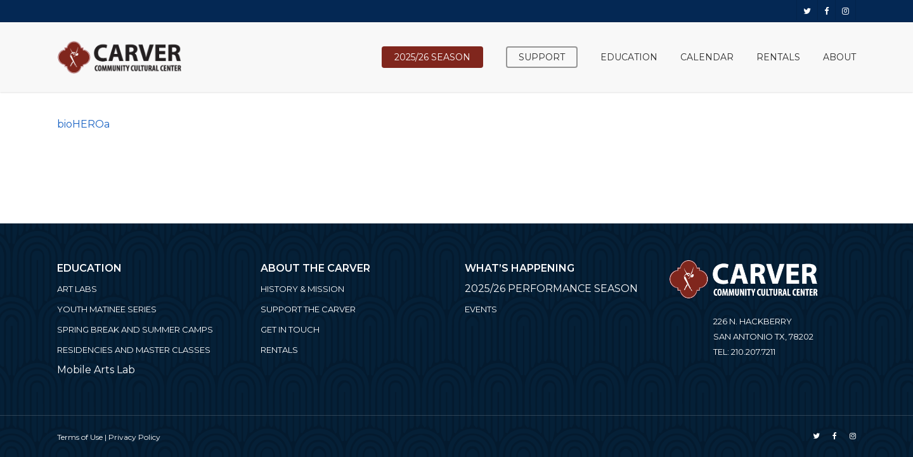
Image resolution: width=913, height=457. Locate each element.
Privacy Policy (134, 437)
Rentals (279, 350)
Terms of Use (80, 437)
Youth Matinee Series (107, 309)
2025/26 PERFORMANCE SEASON (551, 288)
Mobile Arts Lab (96, 370)
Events (481, 309)
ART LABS (77, 289)
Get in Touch (290, 329)
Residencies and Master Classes (133, 350)
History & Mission (302, 289)
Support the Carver (308, 309)
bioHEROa (83, 124)
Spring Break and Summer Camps (135, 329)
